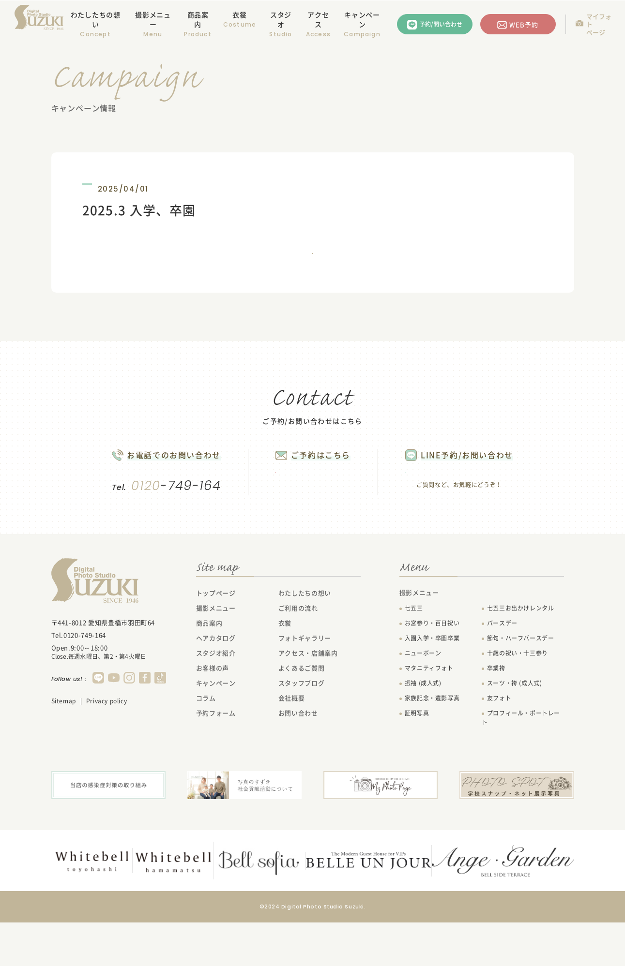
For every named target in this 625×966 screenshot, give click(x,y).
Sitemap (63, 746)
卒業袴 (496, 713)
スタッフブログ (301, 727)
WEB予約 (523, 24)
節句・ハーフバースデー (520, 683)
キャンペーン (362, 19)
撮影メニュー (216, 652)
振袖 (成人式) (423, 728)
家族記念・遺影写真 (432, 743)
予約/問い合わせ (440, 24)
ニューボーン (423, 698)
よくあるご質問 (301, 712)
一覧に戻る (313, 266)
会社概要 (291, 742)
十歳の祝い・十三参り (517, 698)
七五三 (414, 653)
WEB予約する (308, 510)
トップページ (216, 637)
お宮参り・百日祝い (432, 668)
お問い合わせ (298, 757)
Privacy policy (106, 746)
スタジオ (280, 19)
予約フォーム (216, 757)
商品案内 (198, 19)
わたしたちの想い (96, 19)
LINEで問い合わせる (479, 511)
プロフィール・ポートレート (521, 763)
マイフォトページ (598, 24)
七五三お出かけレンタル (520, 653)
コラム (206, 742)
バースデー (502, 668)
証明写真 (417, 758)
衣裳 (239, 14)
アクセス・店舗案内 (308, 697)
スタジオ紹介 (216, 697)
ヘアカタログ (216, 682)
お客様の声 (212, 712)
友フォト (499, 743)
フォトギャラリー (304, 682)
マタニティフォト (429, 713)
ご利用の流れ (298, 652)
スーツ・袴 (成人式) (514, 728)
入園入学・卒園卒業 (432, 683)
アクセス (318, 19)
